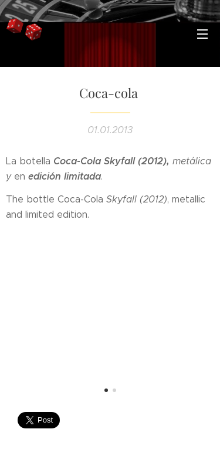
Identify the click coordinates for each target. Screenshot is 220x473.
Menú (202, 34)
